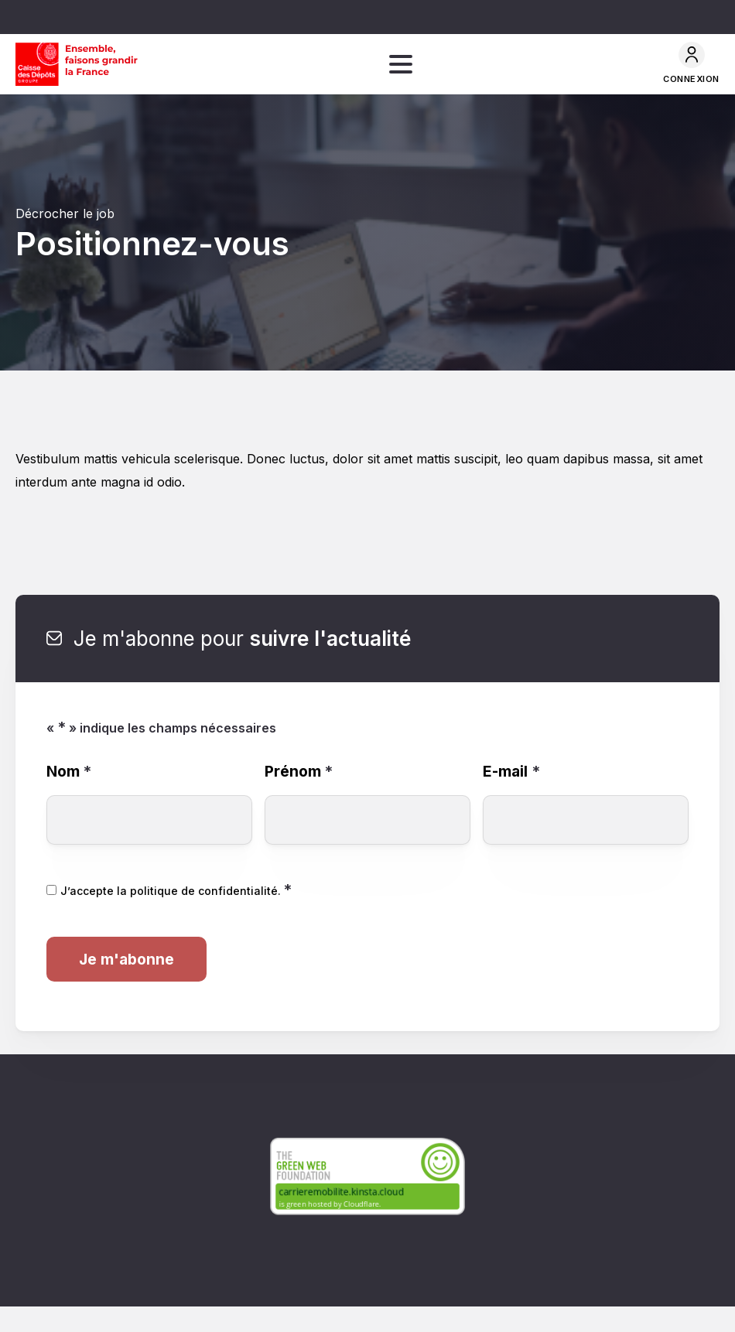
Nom (68, 771)
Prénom (299, 771)
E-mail (511, 771)
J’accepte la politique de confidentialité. (176, 890)
